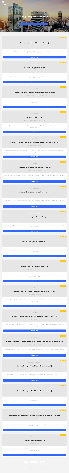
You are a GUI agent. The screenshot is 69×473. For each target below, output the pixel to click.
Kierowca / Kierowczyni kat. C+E (34, 442)
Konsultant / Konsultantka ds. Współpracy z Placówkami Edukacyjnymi (34, 318)
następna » (43, 463)
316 (40, 463)
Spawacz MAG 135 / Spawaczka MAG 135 (34, 268)
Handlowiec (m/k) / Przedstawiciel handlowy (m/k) (34, 367)
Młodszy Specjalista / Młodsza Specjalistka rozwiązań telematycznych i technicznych (34, 342)
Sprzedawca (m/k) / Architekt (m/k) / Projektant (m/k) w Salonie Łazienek (34, 417)
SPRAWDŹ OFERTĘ (34, 59)
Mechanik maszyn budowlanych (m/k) (34, 218)
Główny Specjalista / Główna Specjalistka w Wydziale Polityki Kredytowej (34, 144)
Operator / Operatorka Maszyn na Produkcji (34, 44)
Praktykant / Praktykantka (35, 119)
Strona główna (32, 15)
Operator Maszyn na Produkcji (34, 69)
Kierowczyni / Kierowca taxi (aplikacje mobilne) (34, 169)
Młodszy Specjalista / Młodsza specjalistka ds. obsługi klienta (34, 94)
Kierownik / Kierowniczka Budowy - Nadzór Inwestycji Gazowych (34, 293)
